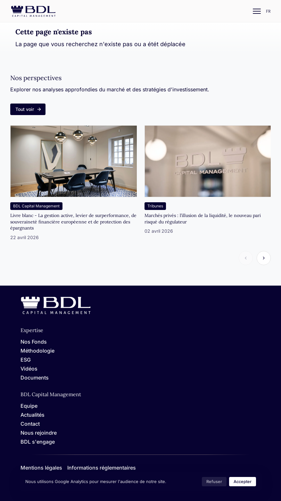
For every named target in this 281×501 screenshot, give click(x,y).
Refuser (214, 481)
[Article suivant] (264, 258)
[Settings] (268, 11)
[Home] (56, 313)
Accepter (243, 481)
